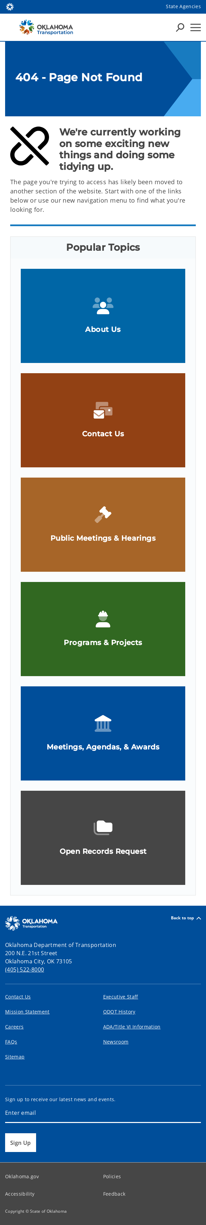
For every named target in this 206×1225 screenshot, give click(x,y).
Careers (14, 1026)
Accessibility (19, 1194)
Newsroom (116, 1041)
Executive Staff (120, 996)
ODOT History (119, 1011)
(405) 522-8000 (24, 969)
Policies (112, 1176)
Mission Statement (27, 1011)
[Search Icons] (180, 27)
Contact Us (18, 996)
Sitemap (15, 1056)
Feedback (114, 1194)
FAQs (11, 1041)
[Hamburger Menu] (195, 27)
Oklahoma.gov (22, 1176)
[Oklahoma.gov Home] (10, 6)
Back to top (186, 918)
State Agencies (183, 6)
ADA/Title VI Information (132, 1026)
